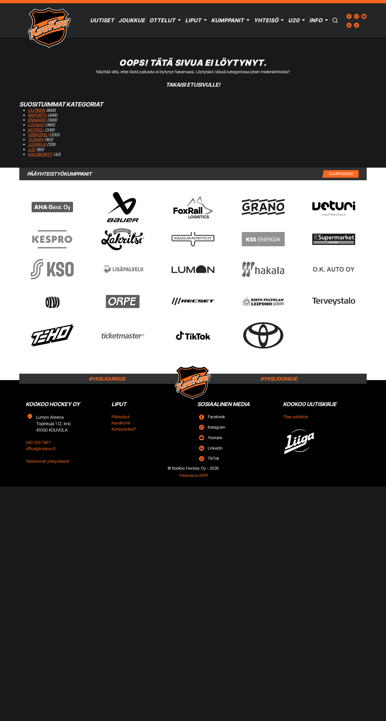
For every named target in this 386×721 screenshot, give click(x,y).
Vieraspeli (38, 134)
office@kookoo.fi (40, 448)
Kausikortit (40, 154)
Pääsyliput (121, 416)
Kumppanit (227, 20)
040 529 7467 (38, 442)
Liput (193, 20)
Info (315, 20)
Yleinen (35, 139)
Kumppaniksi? (124, 429)
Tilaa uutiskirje (295, 416)
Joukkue (131, 20)
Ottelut (162, 20)
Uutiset (102, 20)
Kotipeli (36, 130)
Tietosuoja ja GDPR (193, 475)
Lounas (36, 124)
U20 (293, 20)
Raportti (37, 115)
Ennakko (37, 120)
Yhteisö (266, 20)
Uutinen (36, 110)
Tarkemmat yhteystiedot (47, 461)
